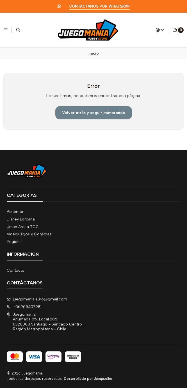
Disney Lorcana (21, 219)
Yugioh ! (14, 241)
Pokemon (15, 211)
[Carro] (178, 30)
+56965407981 (24, 306)
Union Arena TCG (23, 226)
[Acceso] (160, 30)
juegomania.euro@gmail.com (37, 299)
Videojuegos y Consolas (29, 234)
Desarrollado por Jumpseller (88, 378)
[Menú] (5, 30)
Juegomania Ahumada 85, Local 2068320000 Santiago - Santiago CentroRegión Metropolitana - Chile (44, 322)
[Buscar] (18, 30)
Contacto (15, 270)
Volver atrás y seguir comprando (93, 112)
